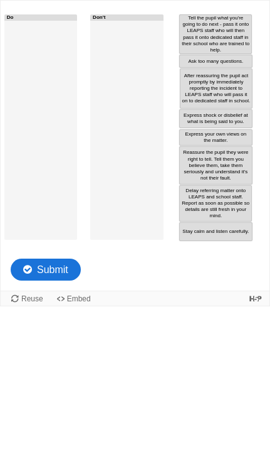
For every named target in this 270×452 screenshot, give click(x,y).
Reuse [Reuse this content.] (32, 298)
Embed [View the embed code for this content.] (79, 298)
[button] (215, 34)
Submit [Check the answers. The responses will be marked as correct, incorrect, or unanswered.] (52, 269)
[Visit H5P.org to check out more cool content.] (255, 298)
